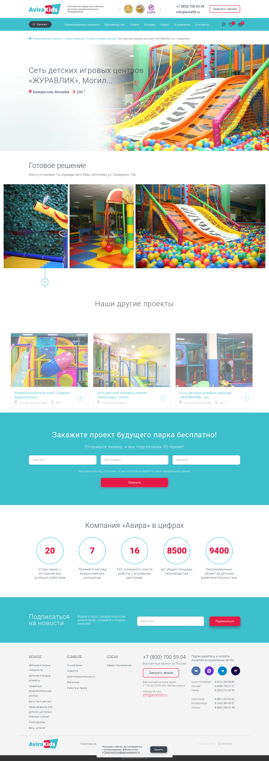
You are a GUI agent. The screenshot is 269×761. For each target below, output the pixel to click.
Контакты (202, 24)
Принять (158, 749)
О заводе (74, 656)
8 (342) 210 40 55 (224, 690)
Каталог (42, 24)
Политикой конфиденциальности (122, 752)
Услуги (134, 24)
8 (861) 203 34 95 (224, 699)
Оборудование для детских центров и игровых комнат (41, 712)
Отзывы (150, 24)
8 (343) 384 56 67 (224, 703)
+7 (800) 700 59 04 (190, 6)
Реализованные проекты (82, 24)
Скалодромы (37, 722)
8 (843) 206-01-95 (225, 707)
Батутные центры (40, 701)
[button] (120, 10)
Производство (115, 24)
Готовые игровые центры (101, 38)
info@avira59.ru (188, 12)
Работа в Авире (77, 688)
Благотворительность (81, 676)
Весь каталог (37, 727)
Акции (164, 24)
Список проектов (74, 38)
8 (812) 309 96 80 (224, 681)
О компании (182, 24)
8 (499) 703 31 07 (224, 686)
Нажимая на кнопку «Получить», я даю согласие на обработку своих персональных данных (134, 471)
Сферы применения (119, 665)
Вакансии (73, 682)
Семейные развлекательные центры (40, 691)
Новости (72, 670)
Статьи (112, 656)
